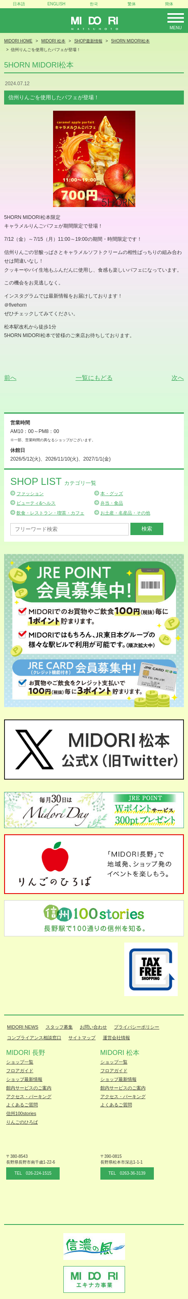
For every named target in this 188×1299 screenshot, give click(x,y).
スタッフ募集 (59, 1026)
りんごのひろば (22, 1122)
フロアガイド (19, 1070)
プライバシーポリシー (136, 1026)
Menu (175, 28)
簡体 (169, 4)
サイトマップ (81, 1037)
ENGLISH (56, 4)
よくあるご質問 (22, 1104)
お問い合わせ (93, 1026)
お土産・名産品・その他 (125, 512)
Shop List (53, 481)
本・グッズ (111, 493)
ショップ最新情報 (24, 1079)
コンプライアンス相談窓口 (34, 1037)
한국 (94, 4)
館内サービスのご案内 (28, 1087)
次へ (178, 377)
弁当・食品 (111, 503)
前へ (10, 377)
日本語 (19, 4)
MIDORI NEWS (22, 1026)
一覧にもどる (94, 377)
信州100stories (21, 1113)
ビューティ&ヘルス (36, 503)
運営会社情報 (116, 1037)
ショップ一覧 (19, 1061)
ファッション (30, 493)
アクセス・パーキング (28, 1096)
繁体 (132, 4)
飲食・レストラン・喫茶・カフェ (50, 512)
